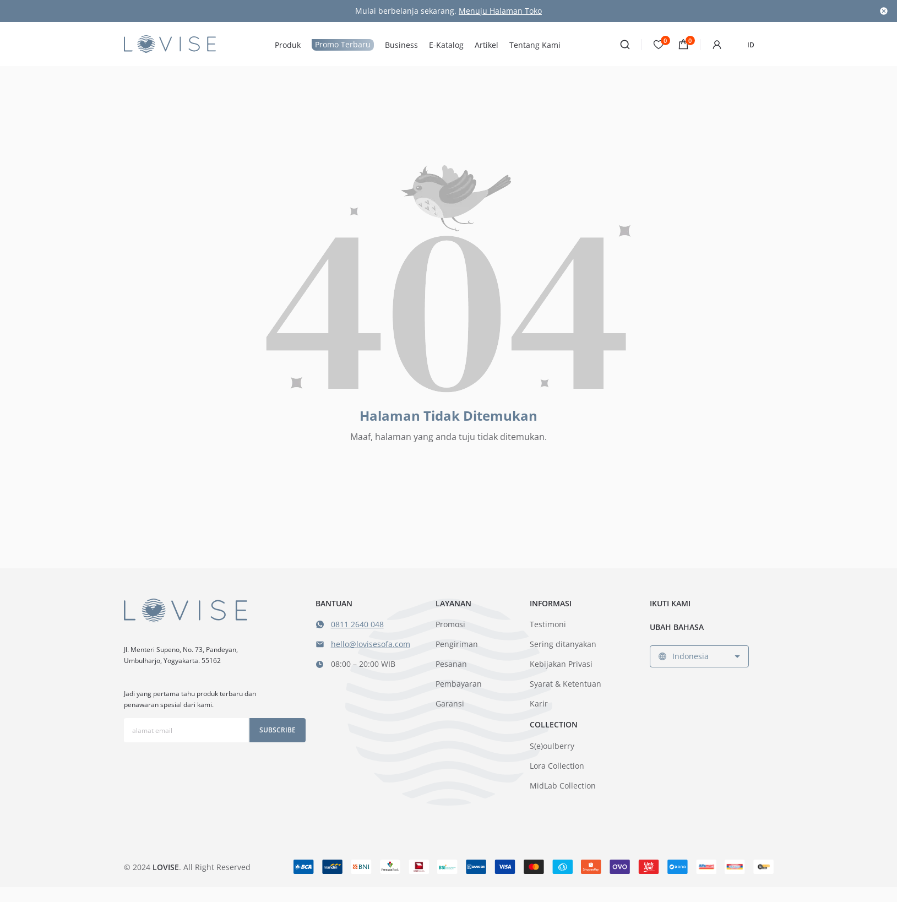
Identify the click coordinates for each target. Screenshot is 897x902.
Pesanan (451, 664)
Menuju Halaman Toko (500, 11)
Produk (288, 45)
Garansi (450, 703)
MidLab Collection (563, 785)
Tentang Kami (535, 45)
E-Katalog (446, 45)
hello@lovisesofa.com (370, 644)
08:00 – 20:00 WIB (363, 664)
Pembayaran (459, 683)
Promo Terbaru (343, 44)
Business (401, 45)
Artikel (486, 45)
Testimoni (548, 624)
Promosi (450, 624)
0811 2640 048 (357, 624)
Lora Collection (557, 765)
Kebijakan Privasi (561, 664)
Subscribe (277, 730)
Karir (539, 703)
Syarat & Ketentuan (565, 683)
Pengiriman (457, 644)
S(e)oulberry (552, 746)
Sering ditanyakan (563, 644)
